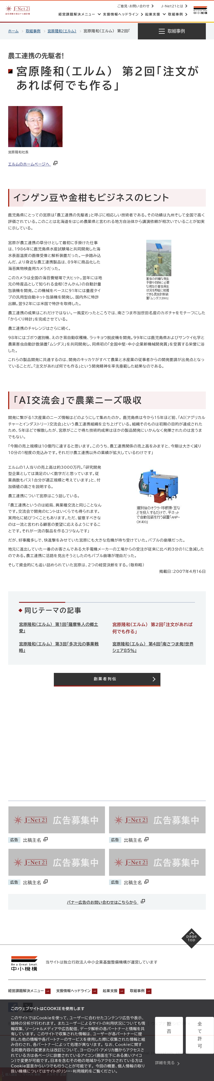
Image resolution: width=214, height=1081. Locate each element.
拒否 (166, 1037)
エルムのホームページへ (33, 164)
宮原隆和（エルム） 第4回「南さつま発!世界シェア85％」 (153, 647)
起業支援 (130, 990)
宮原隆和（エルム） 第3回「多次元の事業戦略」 (59, 647)
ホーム (13, 31)
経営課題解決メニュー (30, 990)
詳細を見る (165, 1050)
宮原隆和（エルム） (64, 31)
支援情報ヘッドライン (86, 990)
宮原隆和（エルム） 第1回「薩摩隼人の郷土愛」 (59, 628)
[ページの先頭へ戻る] (187, 943)
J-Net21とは (171, 6)
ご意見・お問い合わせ (132, 6)
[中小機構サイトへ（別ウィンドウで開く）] (200, 10)
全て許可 (192, 1037)
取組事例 (34, 31)
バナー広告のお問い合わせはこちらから (106, 902)
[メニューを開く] (172, 31)
